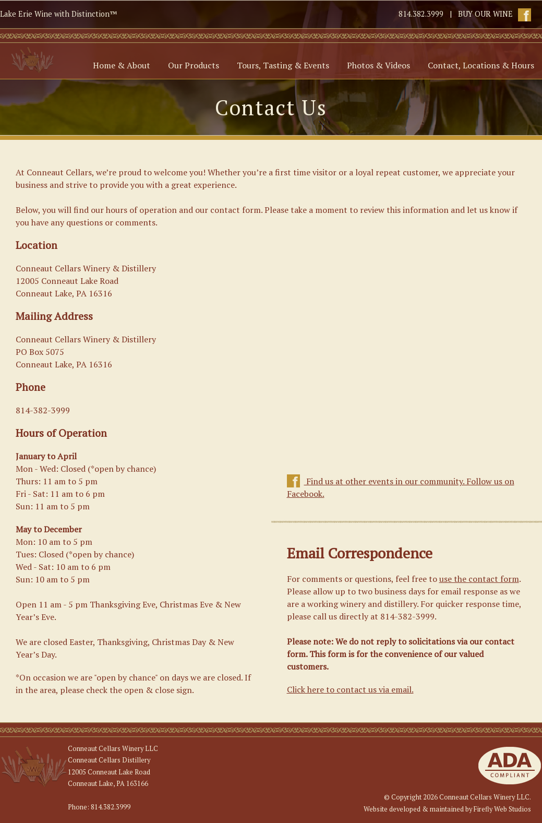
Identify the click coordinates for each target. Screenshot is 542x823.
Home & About (121, 65)
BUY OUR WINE (485, 14)
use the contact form (479, 579)
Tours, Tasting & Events (283, 65)
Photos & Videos (378, 65)
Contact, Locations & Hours (481, 65)
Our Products (193, 65)
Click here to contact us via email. (350, 689)
